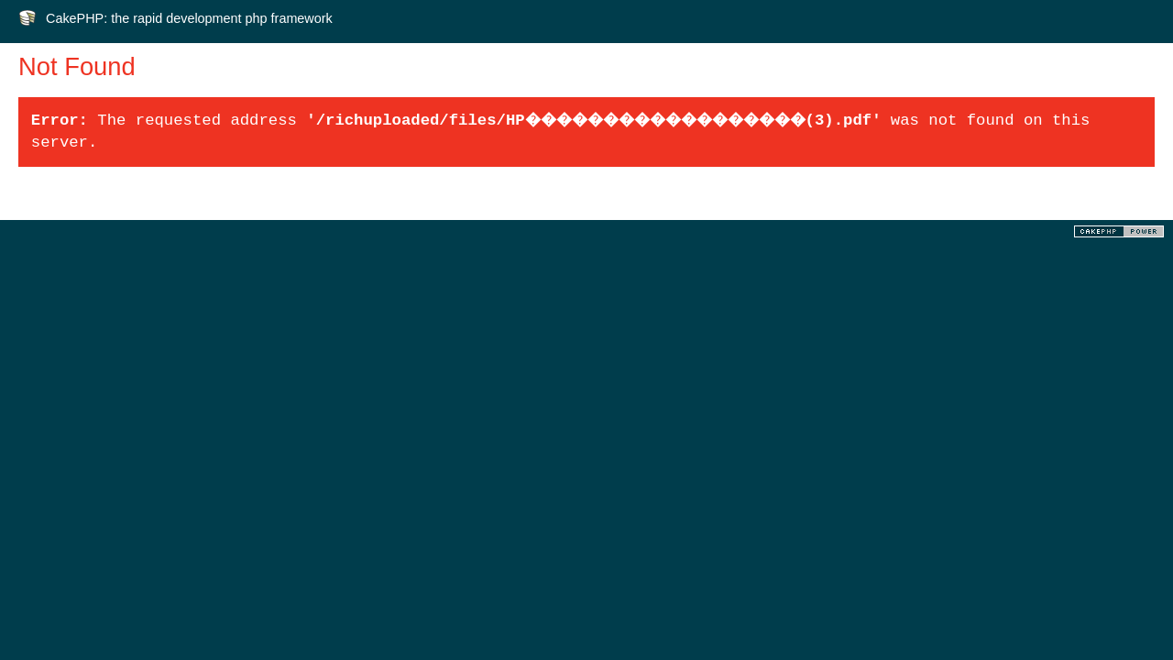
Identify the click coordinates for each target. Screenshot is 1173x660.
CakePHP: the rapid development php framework (189, 18)
